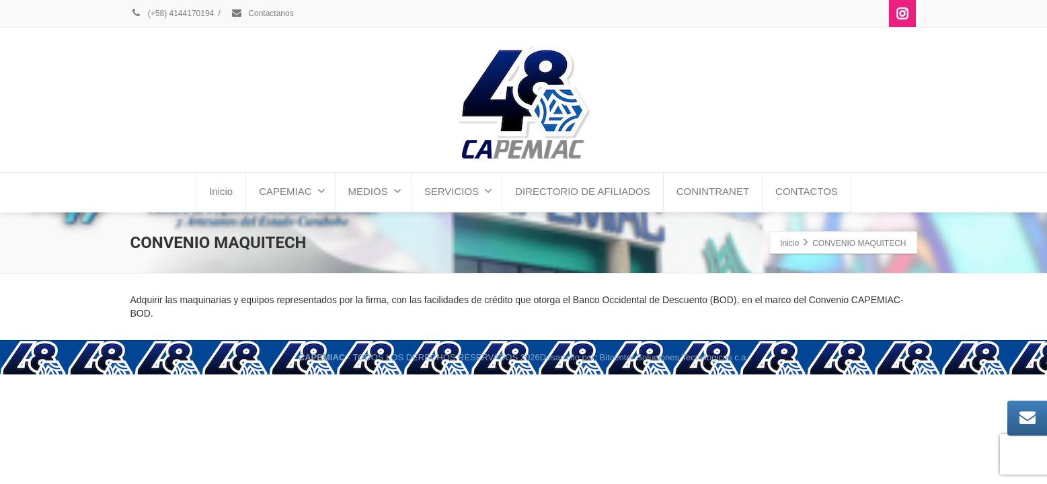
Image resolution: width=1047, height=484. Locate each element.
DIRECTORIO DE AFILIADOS (582, 191)
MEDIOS (374, 191)
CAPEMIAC (292, 191)
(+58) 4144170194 (172, 13)
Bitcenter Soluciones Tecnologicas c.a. (674, 357)
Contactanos (262, 13)
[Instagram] (902, 13)
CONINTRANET (712, 191)
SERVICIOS (458, 191)
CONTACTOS (806, 191)
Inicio (221, 191)
